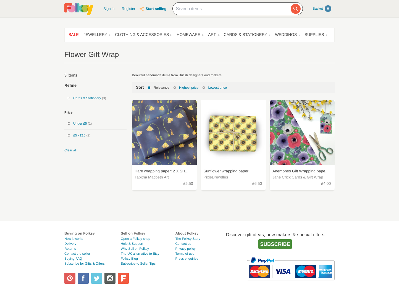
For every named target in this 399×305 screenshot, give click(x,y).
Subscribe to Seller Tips (138, 263)
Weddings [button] (286, 35)
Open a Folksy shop (135, 239)
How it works (73, 239)
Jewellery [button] (95, 35)
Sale (74, 35)
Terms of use (184, 254)
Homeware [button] (188, 35)
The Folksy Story (187, 239)
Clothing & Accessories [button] (142, 35)
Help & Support (132, 244)
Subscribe (275, 244)
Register (128, 9)
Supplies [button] (314, 35)
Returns (70, 249)
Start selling (156, 9)
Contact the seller (77, 254)
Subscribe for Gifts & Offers (84, 263)
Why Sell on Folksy (135, 249)
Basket (322, 8)
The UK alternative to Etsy (140, 254)
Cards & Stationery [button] (245, 35)
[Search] (296, 9)
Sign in (108, 9)
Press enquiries (186, 259)
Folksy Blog (129, 259)
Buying (73, 259)
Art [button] (212, 35)
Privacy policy (185, 249)
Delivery (70, 244)
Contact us (183, 244)
